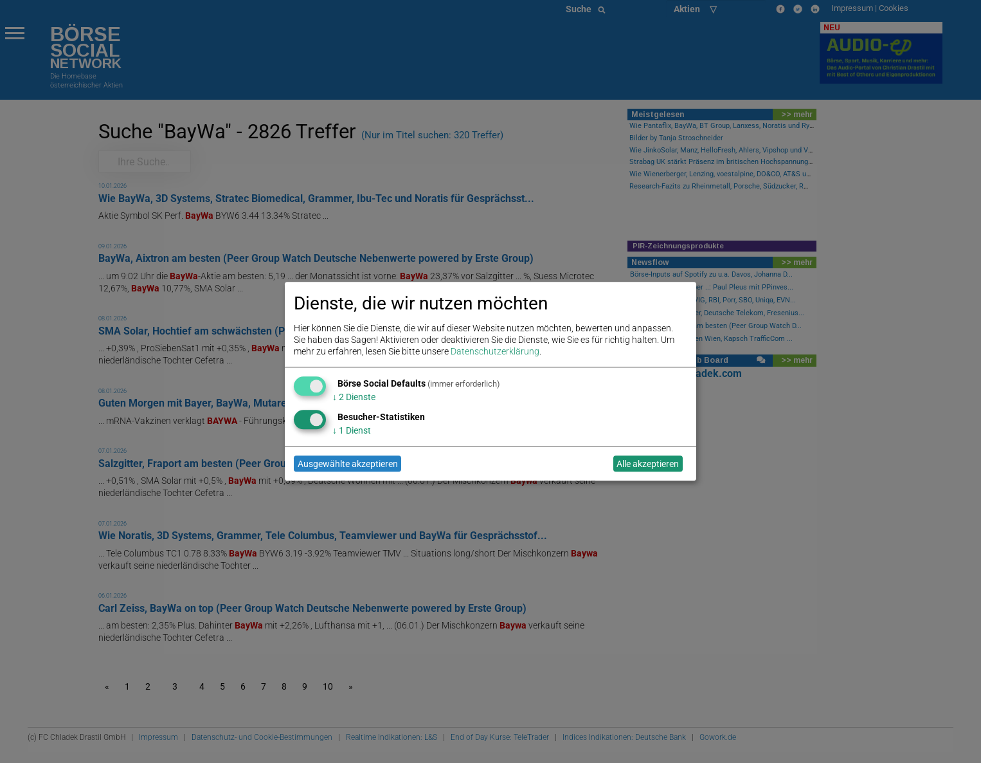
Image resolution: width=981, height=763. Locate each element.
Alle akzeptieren (647, 464)
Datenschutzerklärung (495, 352)
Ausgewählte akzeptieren (348, 464)
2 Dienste (353, 397)
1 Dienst (351, 430)
